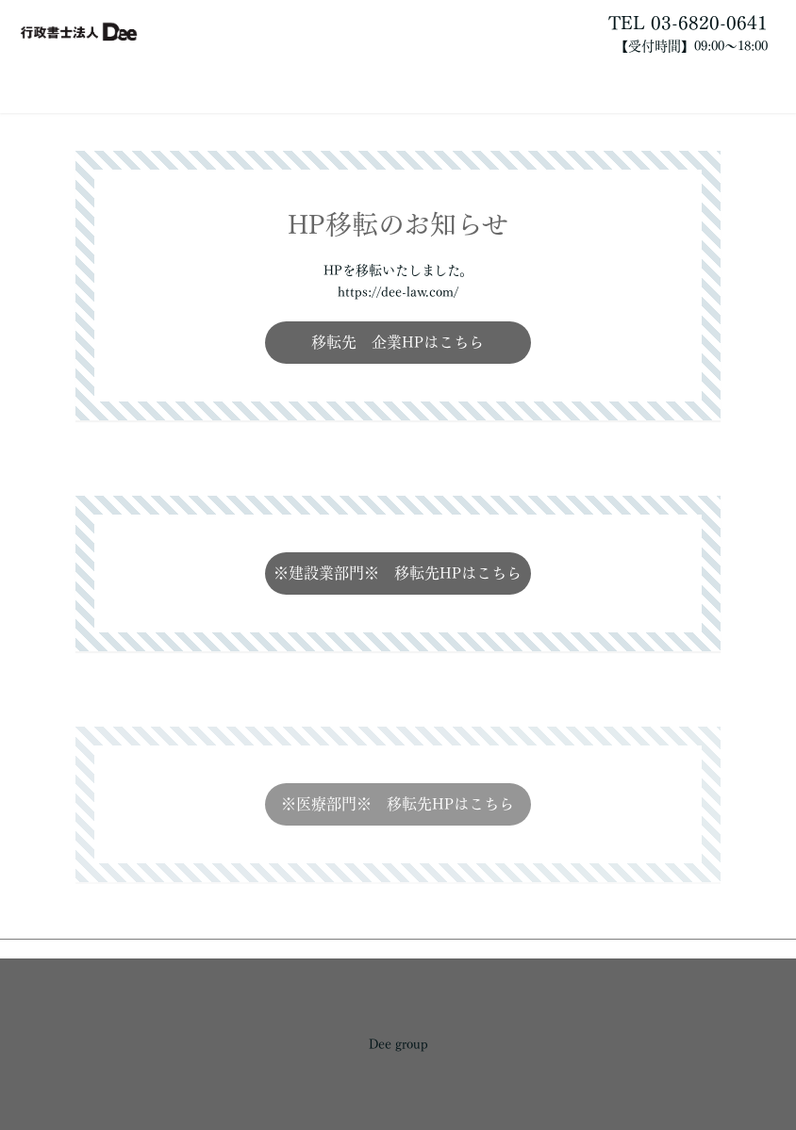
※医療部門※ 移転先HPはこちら (397, 803)
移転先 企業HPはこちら (397, 342)
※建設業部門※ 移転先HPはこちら (398, 573)
